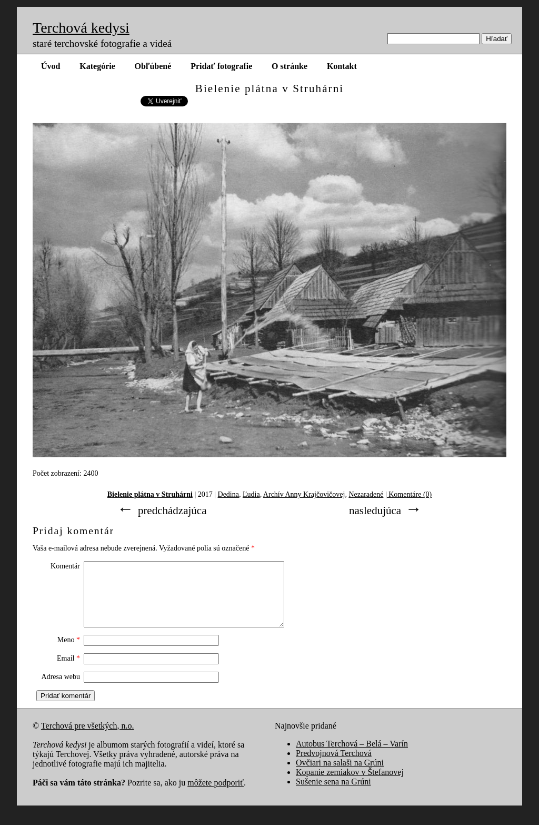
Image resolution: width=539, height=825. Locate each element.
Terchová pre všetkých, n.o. (87, 738)
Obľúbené (153, 66)
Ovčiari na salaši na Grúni (340, 775)
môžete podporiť (215, 795)
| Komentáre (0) (408, 494)
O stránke (289, 66)
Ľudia (251, 494)
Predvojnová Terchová (334, 765)
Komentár (65, 566)
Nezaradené (365, 494)
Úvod (50, 66)
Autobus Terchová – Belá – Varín (352, 756)
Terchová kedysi (81, 27)
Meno (68, 652)
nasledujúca (375, 510)
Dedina (228, 494)
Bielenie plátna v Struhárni (150, 494)
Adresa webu (61, 689)
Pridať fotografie (221, 66)
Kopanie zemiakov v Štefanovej (350, 784)
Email (68, 671)
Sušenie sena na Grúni (333, 794)
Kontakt (342, 66)
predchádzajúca (172, 510)
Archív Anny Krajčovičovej (304, 494)
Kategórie (97, 66)
